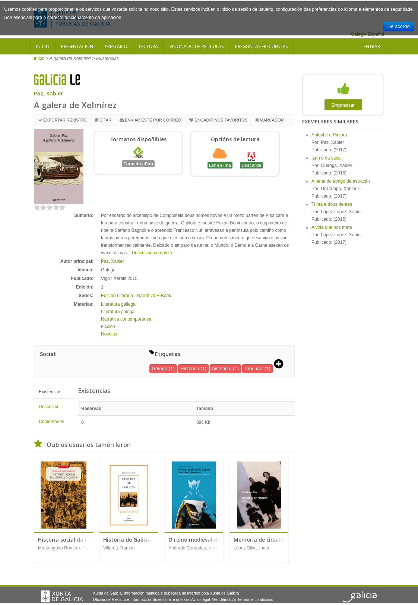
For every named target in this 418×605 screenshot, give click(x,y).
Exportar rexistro (65, 120)
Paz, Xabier (48, 93)
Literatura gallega (118, 304)
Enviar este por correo (153, 120)
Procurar (253, 368)
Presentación (77, 46)
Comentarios (51, 421)
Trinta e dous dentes (331, 204)
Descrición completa (152, 252)
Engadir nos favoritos (220, 120)
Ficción (108, 326)
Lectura (148, 46)
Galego (159, 368)
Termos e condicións (255, 599)
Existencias (50, 391)
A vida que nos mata (331, 227)
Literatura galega (117, 311)
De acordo (398, 26)
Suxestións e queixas (171, 599)
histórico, (221, 368)
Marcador (272, 120)
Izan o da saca (326, 158)
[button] (281, 364)
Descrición (49, 406)
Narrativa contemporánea (126, 319)
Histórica (189, 368)
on (37, 207)
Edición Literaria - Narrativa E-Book (136, 295)
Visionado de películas (197, 46)
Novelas (109, 334)
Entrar (372, 46)
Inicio (43, 46)
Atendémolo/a (224, 599)
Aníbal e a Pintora (329, 135)
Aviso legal (200, 599)
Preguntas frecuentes (261, 46)
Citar (105, 120)
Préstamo (116, 46)
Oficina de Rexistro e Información (122, 599)
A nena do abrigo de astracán (340, 181)
